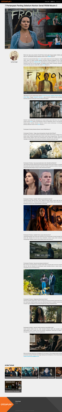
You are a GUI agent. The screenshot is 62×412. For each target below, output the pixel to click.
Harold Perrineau (46, 95)
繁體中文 (53, 1)
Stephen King (37, 61)
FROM (49, 56)
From (44, 64)
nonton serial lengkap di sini (31, 356)
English (47, 1)
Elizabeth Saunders (38, 97)
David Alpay (26, 97)
